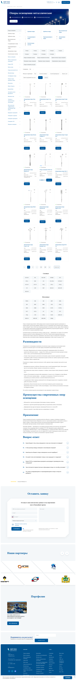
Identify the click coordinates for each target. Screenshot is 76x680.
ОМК (35, 307)
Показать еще (57, 267)
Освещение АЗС (11, 121)
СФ (43, 281)
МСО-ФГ (43, 277)
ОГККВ (51, 277)
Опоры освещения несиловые (43, 57)
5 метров (43, 50)
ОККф (51, 318)
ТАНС (52, 314)
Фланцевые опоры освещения (30, 61)
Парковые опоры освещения (44, 61)
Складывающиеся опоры (13, 43)
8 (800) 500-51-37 (50, 1)
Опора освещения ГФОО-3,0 (46, 169)
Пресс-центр (61, 648)
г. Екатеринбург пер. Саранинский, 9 (14, 654)
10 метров (43, 54)
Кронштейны (10, 89)
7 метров (60, 50)
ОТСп (52, 284)
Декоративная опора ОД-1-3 (61, 171)
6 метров (52, 50)
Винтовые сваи (11, 96)
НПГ (52, 301)
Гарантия (60, 659)
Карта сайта (61, 666)
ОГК (52, 304)
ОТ (43, 311)
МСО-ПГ (60, 288)
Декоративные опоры (12, 51)
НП (43, 301)
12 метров (52, 54)
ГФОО (26, 301)
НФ (27, 304)
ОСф (43, 284)
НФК (43, 304)
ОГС (60, 277)
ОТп (52, 311)
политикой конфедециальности (44, 529)
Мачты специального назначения (12, 60)
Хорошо (67, 677)
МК (35, 301)
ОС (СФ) (52, 281)
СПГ (35, 288)
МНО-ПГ (60, 314)
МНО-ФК (43, 318)
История (50, 650)
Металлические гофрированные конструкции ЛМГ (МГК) (11, 107)
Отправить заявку (65, 2)
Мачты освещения (11, 56)
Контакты (50, 663)
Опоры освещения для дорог (29, 64)
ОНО (43, 307)
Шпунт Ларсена (11, 86)
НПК (60, 301)
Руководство (51, 655)
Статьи (60, 652)
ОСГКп (60, 307)
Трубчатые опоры (11, 36)
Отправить (16, 528)
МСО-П (51, 288)
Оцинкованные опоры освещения (58, 61)
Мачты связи (10, 67)
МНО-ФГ (35, 318)
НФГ (35, 304)
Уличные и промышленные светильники (11, 101)
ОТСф (60, 284)
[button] (62, 553)
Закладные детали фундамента (11, 93)
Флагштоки (10, 83)
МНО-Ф (26, 318)
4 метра (35, 50)
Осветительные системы (13, 53)
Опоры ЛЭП (10, 64)
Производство (51, 652)
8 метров (27, 54)
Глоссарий (61, 664)
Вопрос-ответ (51, 665)
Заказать (27, 113)
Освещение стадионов (12, 115)
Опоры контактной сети (13, 70)
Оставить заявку (14, 21)
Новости (60, 650)
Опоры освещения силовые (29, 57)
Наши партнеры (52, 657)
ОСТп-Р (26, 284)
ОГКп (60, 304)
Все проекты (13, 623)
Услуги (50, 667)
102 (45, 267)
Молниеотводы (11, 73)
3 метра (26, 50)
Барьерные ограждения (12, 112)
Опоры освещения (11, 30)
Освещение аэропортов (12, 118)
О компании (51, 648)
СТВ (35, 314)
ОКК (27, 307)
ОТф (27, 314)
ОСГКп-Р (60, 281)
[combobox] (12, 516)
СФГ (43, 288)
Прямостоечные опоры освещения (59, 57)
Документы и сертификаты (61, 656)
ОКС (35, 281)
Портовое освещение (12, 124)
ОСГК (52, 307)
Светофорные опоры (12, 75)
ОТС (60, 311)
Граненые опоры (11, 33)
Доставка (60, 662)
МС (35, 277)
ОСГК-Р (27, 277)
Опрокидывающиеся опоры (12, 47)
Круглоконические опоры (11, 40)
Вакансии (50, 659)
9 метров (35, 54)
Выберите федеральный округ (18, 520)
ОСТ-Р (35, 284)
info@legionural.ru (50, 2)
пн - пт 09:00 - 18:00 (11, 658)
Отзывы (50, 661)
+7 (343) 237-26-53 (11, 651)
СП (26, 288)
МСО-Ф (26, 291)
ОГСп (27, 281)
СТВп (43, 314)
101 (41, 267)
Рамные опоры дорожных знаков (11, 79)
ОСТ (27, 311)
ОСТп (35, 311)
